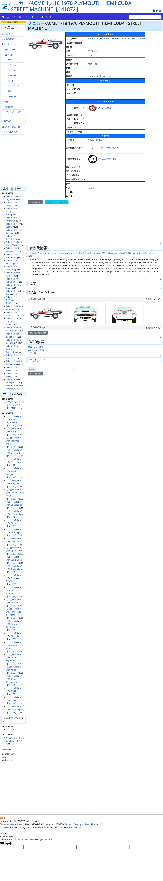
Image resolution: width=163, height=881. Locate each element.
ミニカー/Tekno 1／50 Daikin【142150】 (14, 691)
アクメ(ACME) (104, 107)
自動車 (91, 140)
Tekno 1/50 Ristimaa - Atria (11, 211)
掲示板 (7, 121)
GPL (103, 824)
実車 (10, 91)
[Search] (143, 17)
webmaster (16, 824)
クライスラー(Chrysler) (108, 147)
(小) (48, 16)
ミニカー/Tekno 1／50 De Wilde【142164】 (14, 541)
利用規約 (9, 106)
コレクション (14, 86)
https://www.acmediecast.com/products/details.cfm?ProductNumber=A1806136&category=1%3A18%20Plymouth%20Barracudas (93, 253)
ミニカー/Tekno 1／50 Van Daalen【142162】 (14, 559)
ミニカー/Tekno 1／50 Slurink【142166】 (14, 523)
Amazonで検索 (36, 350)
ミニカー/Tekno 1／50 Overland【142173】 (14, 453)
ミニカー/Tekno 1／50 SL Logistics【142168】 (14, 504)
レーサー (12, 96)
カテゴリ (12, 70)
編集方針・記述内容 (11, 126)
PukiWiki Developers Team (77, 824)
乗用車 (99, 140)
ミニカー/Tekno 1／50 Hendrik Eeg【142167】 (14, 514)
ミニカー (10, 49)
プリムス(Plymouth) (107, 158)
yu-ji (28, 827)
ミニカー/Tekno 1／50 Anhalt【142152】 (14, 669)
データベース (9, 44)
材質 (10, 60)
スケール (12, 65)
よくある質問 (8, 39)
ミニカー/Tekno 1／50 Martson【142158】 (14, 602)
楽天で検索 (33, 353)
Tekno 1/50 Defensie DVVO (11, 300)
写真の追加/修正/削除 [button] (37, 332)
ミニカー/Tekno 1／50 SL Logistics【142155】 (14, 636)
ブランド (12, 80)
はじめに (6, 33)
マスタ (9, 54)
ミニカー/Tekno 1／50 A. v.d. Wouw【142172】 (14, 462)
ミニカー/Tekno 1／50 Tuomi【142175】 (14, 431)
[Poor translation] (9, 843)
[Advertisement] (15, 161)
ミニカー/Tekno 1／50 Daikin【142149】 (14, 700)
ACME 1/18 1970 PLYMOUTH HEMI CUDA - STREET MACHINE (116, 38)
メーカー (12, 75)
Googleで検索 (35, 347)
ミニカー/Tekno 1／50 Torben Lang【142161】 (14, 569)
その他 (5, 101)
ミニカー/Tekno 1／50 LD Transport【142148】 (14, 709)
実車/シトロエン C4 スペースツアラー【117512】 (15, 405)
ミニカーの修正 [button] (35, 202)
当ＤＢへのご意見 (10, 132)
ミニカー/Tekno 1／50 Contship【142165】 (14, 532)
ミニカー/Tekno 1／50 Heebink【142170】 (14, 483)
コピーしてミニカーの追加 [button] (56, 202)
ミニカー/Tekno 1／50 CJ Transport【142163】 (14, 550)
